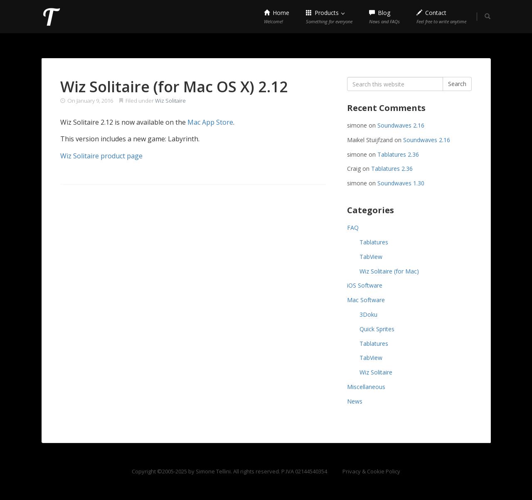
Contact (441, 17)
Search (457, 84)
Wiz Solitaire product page (101, 155)
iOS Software (364, 285)
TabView (371, 257)
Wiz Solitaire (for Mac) (389, 271)
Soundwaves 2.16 (400, 125)
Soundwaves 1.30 (400, 183)
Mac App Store (210, 122)
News (354, 401)
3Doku (368, 314)
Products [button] (329, 17)
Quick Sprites (377, 329)
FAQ (353, 228)
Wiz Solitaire (170, 100)
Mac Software (366, 300)
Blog (384, 17)
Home (276, 17)
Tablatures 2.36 (398, 154)
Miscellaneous (366, 387)
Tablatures (374, 242)
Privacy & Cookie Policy (371, 471)
